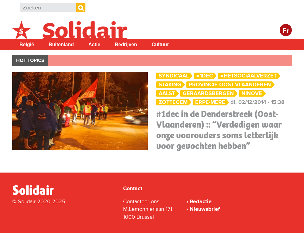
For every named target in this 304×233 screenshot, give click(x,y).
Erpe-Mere (210, 102)
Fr (286, 31)
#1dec (204, 76)
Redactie (201, 201)
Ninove (251, 93)
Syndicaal (174, 76)
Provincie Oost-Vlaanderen (230, 84)
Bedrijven (126, 44)
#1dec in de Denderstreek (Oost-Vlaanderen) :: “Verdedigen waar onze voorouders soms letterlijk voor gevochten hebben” (219, 130)
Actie (94, 44)
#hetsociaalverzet (248, 76)
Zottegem (173, 102)
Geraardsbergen (208, 93)
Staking (170, 84)
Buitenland (61, 44)
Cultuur (160, 44)
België (26, 44)
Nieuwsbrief (205, 209)
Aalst (167, 93)
